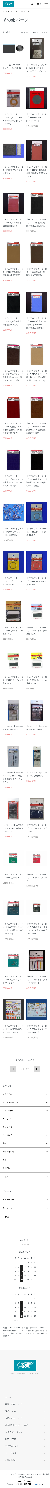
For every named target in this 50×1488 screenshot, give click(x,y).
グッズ (5, 1177)
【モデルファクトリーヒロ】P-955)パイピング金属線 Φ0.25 (13, 680)
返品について (11, 1411)
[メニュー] (46, 4)
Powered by (25, 1482)
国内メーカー (8, 1199)
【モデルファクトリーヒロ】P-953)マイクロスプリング (36, 828)
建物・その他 (8, 1151)
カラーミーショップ (8, 1474)
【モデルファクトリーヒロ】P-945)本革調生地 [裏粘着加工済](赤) (13, 222)
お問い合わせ (11, 1460)
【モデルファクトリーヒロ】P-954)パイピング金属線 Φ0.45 (36, 680)
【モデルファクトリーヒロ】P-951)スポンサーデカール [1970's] (36, 1029)
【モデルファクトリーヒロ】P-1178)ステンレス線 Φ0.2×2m (36, 581)
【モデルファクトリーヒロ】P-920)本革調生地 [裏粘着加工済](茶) (36, 272)
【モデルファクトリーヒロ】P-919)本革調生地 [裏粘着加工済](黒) (13, 321)
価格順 (35, 32)
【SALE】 (7, 1217)
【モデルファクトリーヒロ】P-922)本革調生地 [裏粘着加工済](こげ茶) (36, 222)
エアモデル (7, 1094)
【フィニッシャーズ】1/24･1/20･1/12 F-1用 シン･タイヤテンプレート (36, 68)
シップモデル (8, 1110)
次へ (37, 1069)
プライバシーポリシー (14, 1432)
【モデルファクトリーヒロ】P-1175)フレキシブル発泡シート (13, 170)
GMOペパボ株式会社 (41, 1474)
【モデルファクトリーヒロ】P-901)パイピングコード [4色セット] (36, 979)
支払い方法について (13, 1418)
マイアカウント (11, 1446)
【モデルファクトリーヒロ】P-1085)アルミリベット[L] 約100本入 (13, 532)
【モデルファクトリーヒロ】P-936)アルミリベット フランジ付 (13, 979)
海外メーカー (8, 1208)
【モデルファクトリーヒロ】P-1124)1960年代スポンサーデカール (13, 1029)
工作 (4, 1160)
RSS (7, 1439)
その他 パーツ (25, 11)
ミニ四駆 (6, 1168)
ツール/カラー (8, 1135)
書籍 (4, 1143)
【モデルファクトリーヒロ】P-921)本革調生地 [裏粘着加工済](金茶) (13, 272)
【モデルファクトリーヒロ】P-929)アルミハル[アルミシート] (36, 117)
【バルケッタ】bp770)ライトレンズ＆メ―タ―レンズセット (13, 828)
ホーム (5, 11)
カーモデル (13, 11)
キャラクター (8, 1127)
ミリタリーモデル (10, 1102)
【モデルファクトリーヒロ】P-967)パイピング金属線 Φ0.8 (13, 630)
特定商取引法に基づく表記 (16, 1425)
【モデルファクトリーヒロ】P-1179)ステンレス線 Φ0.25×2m (13, 581)
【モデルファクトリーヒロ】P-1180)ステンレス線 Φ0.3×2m (36, 532)
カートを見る (11, 1453)
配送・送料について (13, 1404)
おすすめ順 (24, 32)
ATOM (13, 1439)
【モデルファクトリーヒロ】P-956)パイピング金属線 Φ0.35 (36, 630)
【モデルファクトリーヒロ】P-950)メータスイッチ (36, 877)
